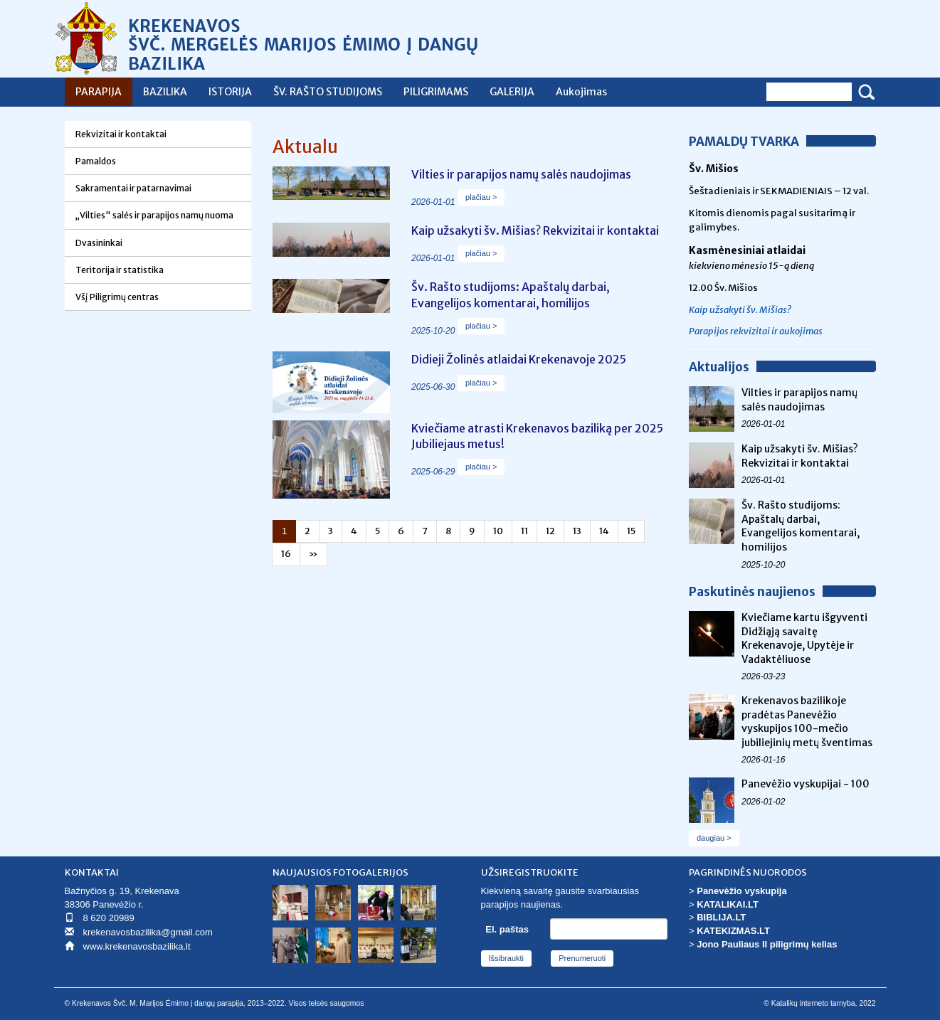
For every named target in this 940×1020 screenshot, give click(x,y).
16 (286, 554)
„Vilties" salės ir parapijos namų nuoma (154, 215)
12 (550, 531)
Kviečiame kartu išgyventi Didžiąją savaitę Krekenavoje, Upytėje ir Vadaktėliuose (804, 638)
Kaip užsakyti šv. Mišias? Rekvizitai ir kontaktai (799, 455)
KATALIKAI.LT (728, 904)
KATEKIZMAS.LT (733, 930)
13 (577, 531)
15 (631, 531)
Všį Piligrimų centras (117, 297)
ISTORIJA (230, 91)
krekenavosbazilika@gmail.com (148, 932)
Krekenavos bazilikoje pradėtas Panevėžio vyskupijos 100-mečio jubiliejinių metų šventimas (806, 721)
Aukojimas (581, 91)
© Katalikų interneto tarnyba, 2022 (819, 1003)
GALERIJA (512, 91)
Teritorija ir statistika (119, 270)
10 (498, 531)
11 (524, 531)
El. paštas (507, 929)
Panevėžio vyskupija (741, 891)
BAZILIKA (165, 91)
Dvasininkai (98, 243)
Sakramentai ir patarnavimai (133, 188)
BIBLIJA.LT (721, 917)
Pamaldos (95, 161)
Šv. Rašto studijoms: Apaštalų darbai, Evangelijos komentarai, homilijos (800, 526)
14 (604, 531)
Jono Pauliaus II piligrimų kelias (767, 944)
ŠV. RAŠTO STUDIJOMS (327, 91)
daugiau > (714, 838)
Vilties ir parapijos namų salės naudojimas (799, 399)
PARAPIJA (98, 91)
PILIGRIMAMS (435, 91)
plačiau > (481, 197)
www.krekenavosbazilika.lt (137, 946)
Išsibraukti (506, 958)
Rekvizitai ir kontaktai (121, 134)
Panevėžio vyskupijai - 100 (805, 783)
